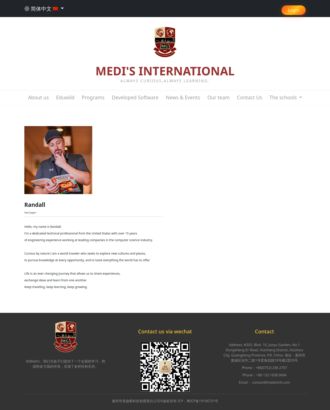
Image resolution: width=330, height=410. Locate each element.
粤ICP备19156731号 (202, 401)
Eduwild (65, 97)
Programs (93, 97)
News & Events (183, 97)
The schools (283, 97)
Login (293, 10)
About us (38, 97)
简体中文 (41, 8)
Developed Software (135, 97)
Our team (218, 97)
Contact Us (249, 97)
